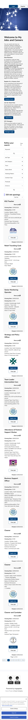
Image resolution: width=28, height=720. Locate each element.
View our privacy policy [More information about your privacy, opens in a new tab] (7, 706)
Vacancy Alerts (9, 99)
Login (13, 6)
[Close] (26, 699)
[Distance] (14, 185)
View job (13, 237)
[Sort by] (18, 197)
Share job (17, 204)
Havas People (9, 691)
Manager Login (9, 132)
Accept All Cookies (14, 718)
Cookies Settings (14, 709)
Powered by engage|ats (14, 689)
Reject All (14, 713)
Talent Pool (9, 117)
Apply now (13, 278)
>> (23, 660)
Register (23, 6)
